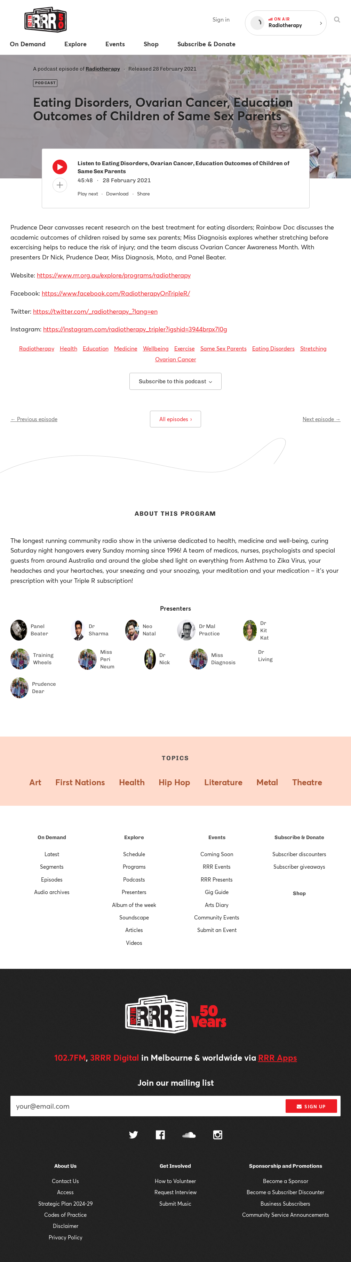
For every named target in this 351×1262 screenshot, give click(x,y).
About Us (65, 1166)
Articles (134, 929)
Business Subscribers (285, 1203)
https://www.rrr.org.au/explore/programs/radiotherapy (114, 275)
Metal (267, 782)
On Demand (52, 837)
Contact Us (65, 1180)
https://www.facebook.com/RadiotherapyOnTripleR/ (116, 293)
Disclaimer (65, 1225)
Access (65, 1192)
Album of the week (134, 904)
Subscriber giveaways (299, 866)
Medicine (125, 348)
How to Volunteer (175, 1180)
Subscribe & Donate (299, 837)
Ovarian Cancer (175, 359)
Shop (299, 893)
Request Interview (175, 1192)
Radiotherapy (103, 69)
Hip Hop (174, 782)
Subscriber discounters (299, 854)
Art (35, 782)
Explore (134, 837)
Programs (134, 866)
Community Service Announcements (285, 1214)
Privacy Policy (65, 1237)
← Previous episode (33, 419)
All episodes (175, 419)
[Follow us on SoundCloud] (189, 1136)
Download (117, 193)
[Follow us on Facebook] (160, 1135)
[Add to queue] (60, 185)
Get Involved (175, 1166)
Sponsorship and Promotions (285, 1166)
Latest (52, 854)
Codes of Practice (65, 1214)
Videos (134, 942)
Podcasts (134, 879)
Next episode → (322, 419)
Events (216, 837)
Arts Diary (217, 904)
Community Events (216, 917)
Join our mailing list (175, 1082)
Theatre (307, 782)
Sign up (311, 1106)
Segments (52, 866)
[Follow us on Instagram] (217, 1135)
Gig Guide (217, 892)
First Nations (80, 782)
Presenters (134, 892)
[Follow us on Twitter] (133, 1135)
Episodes (52, 879)
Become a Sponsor (285, 1180)
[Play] (60, 169)
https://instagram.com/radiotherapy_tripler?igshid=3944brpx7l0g (135, 329)
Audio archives (52, 892)
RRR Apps (277, 1057)
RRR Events (217, 866)
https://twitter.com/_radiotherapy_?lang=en (95, 311)
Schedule (134, 854)
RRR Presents (217, 879)
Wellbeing (156, 348)
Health (68, 348)
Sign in (221, 19)
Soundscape (134, 917)
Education (96, 348)
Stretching (313, 348)
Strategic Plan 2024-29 (65, 1203)
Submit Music (175, 1203)
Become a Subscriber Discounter (285, 1192)
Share (143, 193)
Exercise (184, 348)
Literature (223, 782)
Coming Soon (216, 854)
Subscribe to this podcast (175, 381)
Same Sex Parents (223, 348)
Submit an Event (217, 929)
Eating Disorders (273, 348)
